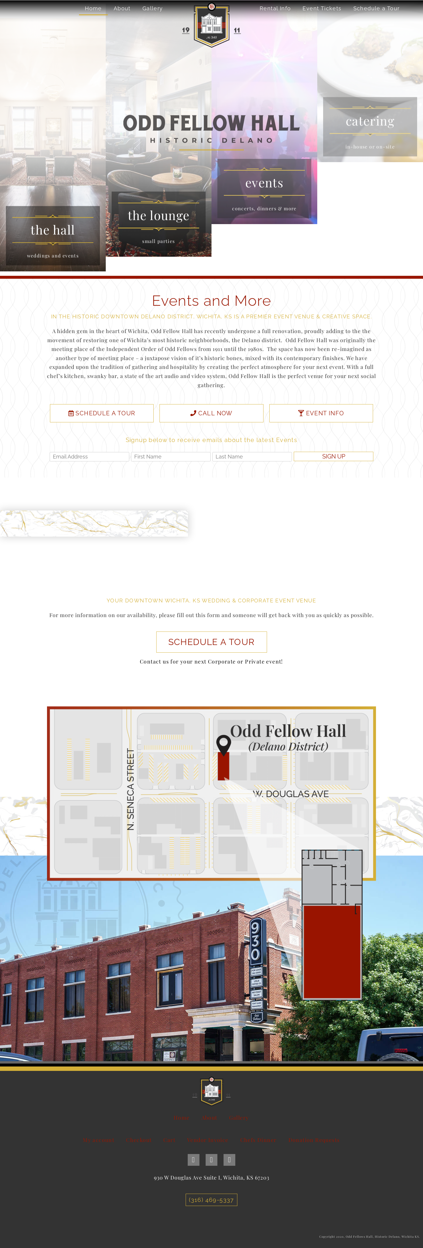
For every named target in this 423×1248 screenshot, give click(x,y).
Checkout (139, 1139)
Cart (169, 1139)
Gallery (152, 8)
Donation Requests (314, 1139)
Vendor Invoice (208, 1139)
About (122, 8)
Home (93, 8)
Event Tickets (322, 8)
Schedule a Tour (376, 8)
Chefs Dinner (258, 1139)
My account (98, 1139)
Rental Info (275, 8)
